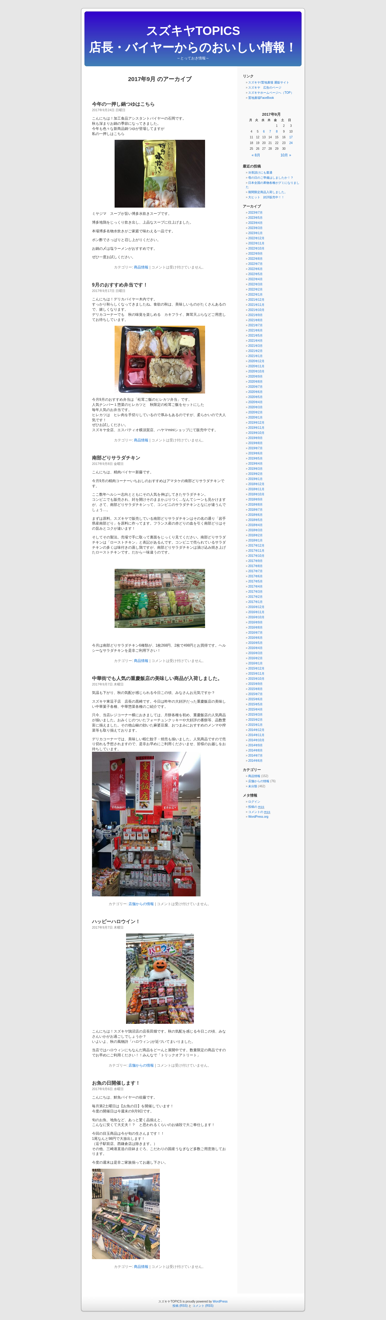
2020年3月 (255, 407)
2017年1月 (255, 602)
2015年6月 (255, 699)
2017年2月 (255, 596)
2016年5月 (255, 642)
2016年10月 (256, 617)
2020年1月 (255, 417)
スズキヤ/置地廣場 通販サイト (268, 82)
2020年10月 (256, 371)
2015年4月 (255, 709)
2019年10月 (256, 432)
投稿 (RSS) (180, 1305)
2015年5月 (255, 704)
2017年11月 (256, 550)
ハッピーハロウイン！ (116, 921)
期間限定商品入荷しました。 (267, 192)
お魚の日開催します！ (116, 1083)
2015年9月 (255, 683)
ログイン (254, 801)
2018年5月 (255, 520)
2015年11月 (256, 673)
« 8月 (256, 155)
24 (291, 143)
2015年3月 (255, 714)
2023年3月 (255, 228)
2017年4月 (255, 586)
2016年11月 (256, 612)
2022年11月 (256, 243)
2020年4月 (255, 402)
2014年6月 (255, 760)
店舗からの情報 (141, 904)
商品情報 (141, 267)
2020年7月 (255, 386)
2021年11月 (256, 304)
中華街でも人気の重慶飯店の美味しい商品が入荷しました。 (157, 678)
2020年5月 (255, 397)
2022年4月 (255, 279)
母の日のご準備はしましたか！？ (270, 177)
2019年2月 (255, 473)
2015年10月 (256, 678)
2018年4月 (255, 525)
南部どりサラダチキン (116, 457)
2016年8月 (255, 627)
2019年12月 (256, 422)
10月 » (285, 155)
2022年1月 (255, 294)
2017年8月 (255, 566)
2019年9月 (255, 438)
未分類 (252, 786)
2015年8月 (255, 689)
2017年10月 (256, 555)
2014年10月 (256, 740)
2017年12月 (256, 545)
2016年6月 (255, 637)
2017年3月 (255, 591)
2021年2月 (255, 351)
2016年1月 (255, 663)
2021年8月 (255, 320)
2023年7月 (255, 212)
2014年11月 (256, 735)
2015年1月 (255, 724)
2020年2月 (255, 412)
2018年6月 (255, 514)
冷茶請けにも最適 (260, 172)
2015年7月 (255, 694)
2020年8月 (255, 381)
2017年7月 (255, 571)
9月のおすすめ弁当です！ (120, 284)
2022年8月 (255, 258)
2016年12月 (256, 607)
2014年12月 (256, 730)
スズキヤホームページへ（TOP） (270, 92)
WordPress (220, 1301)
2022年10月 (256, 248)
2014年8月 (255, 750)
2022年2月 (255, 289)
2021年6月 (255, 330)
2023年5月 (255, 217)
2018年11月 (256, 489)
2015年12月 (256, 668)
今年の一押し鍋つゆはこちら (123, 104)
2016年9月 (255, 622)
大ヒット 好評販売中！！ (266, 197)
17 (291, 137)
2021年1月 (255, 356)
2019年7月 (255, 448)
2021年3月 (255, 345)
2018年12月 (256, 484)
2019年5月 (255, 458)
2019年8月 (255, 443)
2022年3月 (255, 284)
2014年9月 (255, 745)
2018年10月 (256, 494)
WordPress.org (258, 816)
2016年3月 (255, 653)
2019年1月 (255, 479)
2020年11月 (256, 366)
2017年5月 (255, 581)
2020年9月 (255, 376)
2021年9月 (255, 315)
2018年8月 (255, 504)
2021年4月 (255, 340)
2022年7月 (255, 263)
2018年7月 (255, 509)
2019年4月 (255, 463)
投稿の (256, 806)
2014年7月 (255, 755)
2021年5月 (255, 335)
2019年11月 (256, 427)
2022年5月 (255, 274)
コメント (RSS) (203, 1305)
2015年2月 (255, 719)
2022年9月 (255, 253)
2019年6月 (255, 453)
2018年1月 (255, 540)
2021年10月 (256, 310)
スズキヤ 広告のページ (264, 87)
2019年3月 (255, 468)
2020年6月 (255, 391)
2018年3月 (255, 530)
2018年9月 (255, 499)
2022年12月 (256, 238)
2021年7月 (255, 325)
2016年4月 (255, 648)
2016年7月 (255, 632)
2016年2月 (255, 658)
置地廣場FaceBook (261, 97)
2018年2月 (255, 535)
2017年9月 (255, 561)
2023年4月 (255, 222)
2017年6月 (255, 576)
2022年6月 (255, 269)
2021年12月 (256, 299)
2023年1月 (255, 233)
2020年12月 (256, 361)
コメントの (259, 812)
